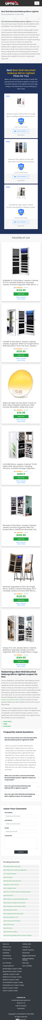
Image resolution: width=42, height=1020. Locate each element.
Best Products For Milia (10, 932)
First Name (8, 813)
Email (7, 828)
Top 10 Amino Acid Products (12, 921)
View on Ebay (21, 299)
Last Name (8, 820)
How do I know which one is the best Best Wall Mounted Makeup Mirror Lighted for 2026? (21, 739)
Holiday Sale (26, 944)
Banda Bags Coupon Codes (12, 969)
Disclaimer (21, 1008)
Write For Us (21, 1003)
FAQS (5, 724)
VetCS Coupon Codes (10, 991)
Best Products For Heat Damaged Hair (15, 870)
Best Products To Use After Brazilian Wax (16, 899)
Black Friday (14, 700)
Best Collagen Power (10, 888)
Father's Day (5, 700)
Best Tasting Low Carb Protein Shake (14, 906)
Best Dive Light (8, 877)
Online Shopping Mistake (28, 959)
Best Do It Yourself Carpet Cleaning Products (17, 892)
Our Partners (7, 963)
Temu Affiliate (27, 966)
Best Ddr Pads (8, 928)
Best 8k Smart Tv (9, 895)
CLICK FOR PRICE (21, 131)
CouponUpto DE (8, 966)
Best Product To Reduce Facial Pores (14, 903)
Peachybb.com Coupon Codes (13, 985)
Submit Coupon (21, 1006)
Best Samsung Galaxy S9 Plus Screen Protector (18, 935)
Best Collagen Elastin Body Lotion (13, 914)
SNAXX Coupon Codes (10, 988)
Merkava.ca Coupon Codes (12, 977)
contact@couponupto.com (21, 1000)
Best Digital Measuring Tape (12, 866)
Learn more (7, 721)
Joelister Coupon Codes (11, 974)
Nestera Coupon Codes (11, 980)
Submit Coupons (28, 950)
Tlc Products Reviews (10, 874)
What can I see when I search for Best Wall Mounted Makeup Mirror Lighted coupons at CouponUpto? (20, 778)
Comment (7, 726)
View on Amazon (21, 297)
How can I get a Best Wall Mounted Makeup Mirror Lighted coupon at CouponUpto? (20, 795)
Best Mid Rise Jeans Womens (12, 881)
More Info (21, 294)
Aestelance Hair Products (11, 884)
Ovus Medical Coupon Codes (13, 982)
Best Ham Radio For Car (11, 917)
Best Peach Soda (9, 924)
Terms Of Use (7, 959)
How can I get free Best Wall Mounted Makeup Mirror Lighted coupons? (18, 787)
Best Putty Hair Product (10, 910)
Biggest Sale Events (29, 956)
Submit (21, 852)
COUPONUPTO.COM (23, 1014)
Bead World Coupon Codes (12, 971)
